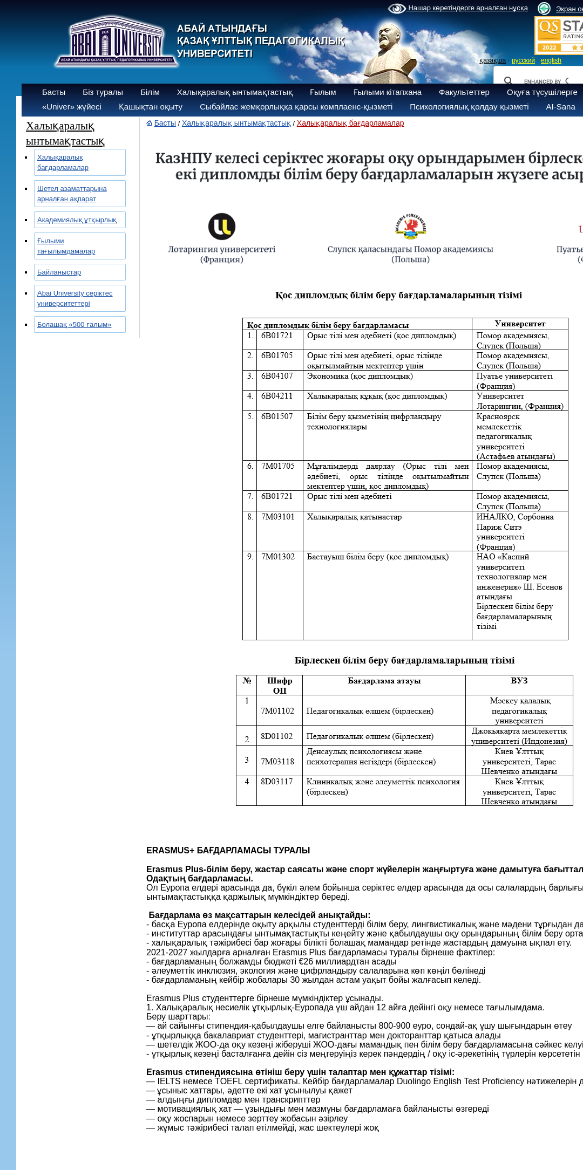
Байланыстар (59, 272)
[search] (546, 81)
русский (523, 60)
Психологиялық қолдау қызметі (469, 106)
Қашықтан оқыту (150, 106)
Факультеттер (464, 92)
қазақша (492, 60)
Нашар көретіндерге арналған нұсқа (458, 8)
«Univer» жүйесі (71, 106)
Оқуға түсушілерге (542, 92)
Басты (53, 92)
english (551, 60)
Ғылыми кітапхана (388, 92)
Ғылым (323, 92)
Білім (150, 92)
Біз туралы (103, 92)
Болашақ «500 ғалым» (74, 324)
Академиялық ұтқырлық (77, 220)
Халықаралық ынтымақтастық (235, 92)
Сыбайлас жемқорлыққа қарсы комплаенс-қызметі (296, 106)
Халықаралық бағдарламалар (350, 123)
